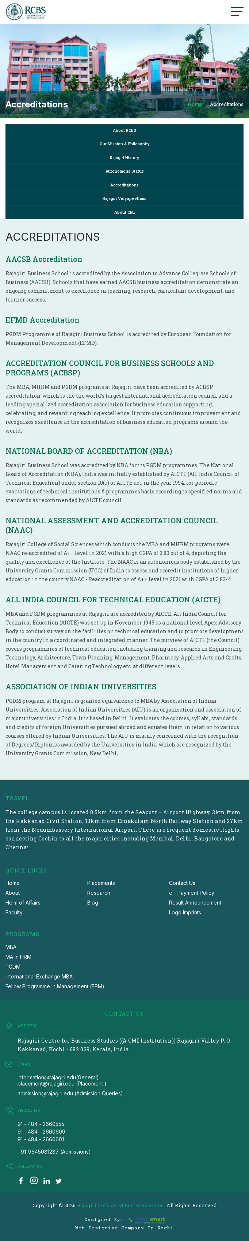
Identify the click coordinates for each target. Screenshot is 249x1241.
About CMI (124, 212)
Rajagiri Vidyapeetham (124, 198)
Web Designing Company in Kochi (124, 1228)
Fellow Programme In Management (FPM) (54, 986)
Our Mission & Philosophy (125, 143)
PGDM (12, 967)
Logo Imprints (185, 912)
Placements (101, 883)
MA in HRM (18, 957)
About (12, 893)
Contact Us (182, 883)
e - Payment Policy (191, 893)
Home (195, 104)
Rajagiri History (124, 157)
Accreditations (227, 104)
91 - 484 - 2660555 (41, 1124)
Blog (92, 902)
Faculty (14, 912)
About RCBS (124, 130)
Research (98, 893)
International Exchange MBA (39, 976)
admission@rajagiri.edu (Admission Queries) (70, 1093)
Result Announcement (195, 902)
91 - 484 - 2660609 (41, 1131)
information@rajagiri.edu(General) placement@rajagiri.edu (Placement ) (62, 1080)
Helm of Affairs (23, 902)
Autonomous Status (125, 171)
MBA (10, 947)
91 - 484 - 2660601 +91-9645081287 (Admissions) (54, 1145)
